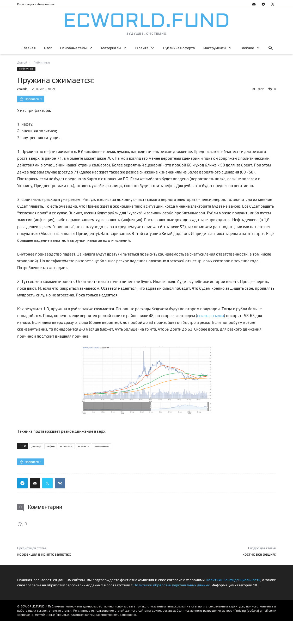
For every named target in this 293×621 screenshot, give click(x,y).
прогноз (83, 446)
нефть (50, 446)
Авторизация (45, 4)
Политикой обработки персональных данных (171, 585)
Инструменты (214, 48)
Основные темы (73, 48)
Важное (247, 48)
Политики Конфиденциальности (233, 580)
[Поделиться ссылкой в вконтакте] (60, 483)
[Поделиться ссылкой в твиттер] (47, 483)
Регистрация (25, 4)
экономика (101, 446)
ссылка (203, 315)
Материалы (111, 48)
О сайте (141, 48)
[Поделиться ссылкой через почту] (35, 483)
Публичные (26, 68)
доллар (36, 446)
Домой (22, 62)
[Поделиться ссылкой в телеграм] (22, 483)
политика (66, 446)
